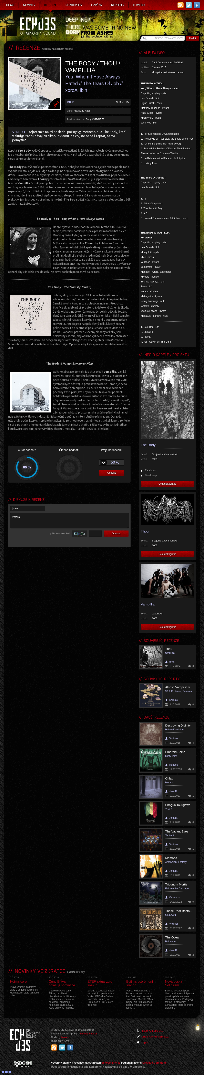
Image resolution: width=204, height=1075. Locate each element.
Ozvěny (97, 5)
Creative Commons (154, 1062)
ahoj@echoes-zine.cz (155, 1036)
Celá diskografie (167, 483)
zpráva (69, 520)
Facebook (150, 470)
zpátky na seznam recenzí (58, 48)
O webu (139, 5)
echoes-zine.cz (111, 1062)
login (145, 1042)
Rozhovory (74, 5)
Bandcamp (151, 475)
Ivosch (65, 1037)
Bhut (70, 102)
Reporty (117, 5)
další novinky (77, 972)
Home (10, 5)
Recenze (50, 5)
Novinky (29, 5)
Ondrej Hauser (88, 1033)
